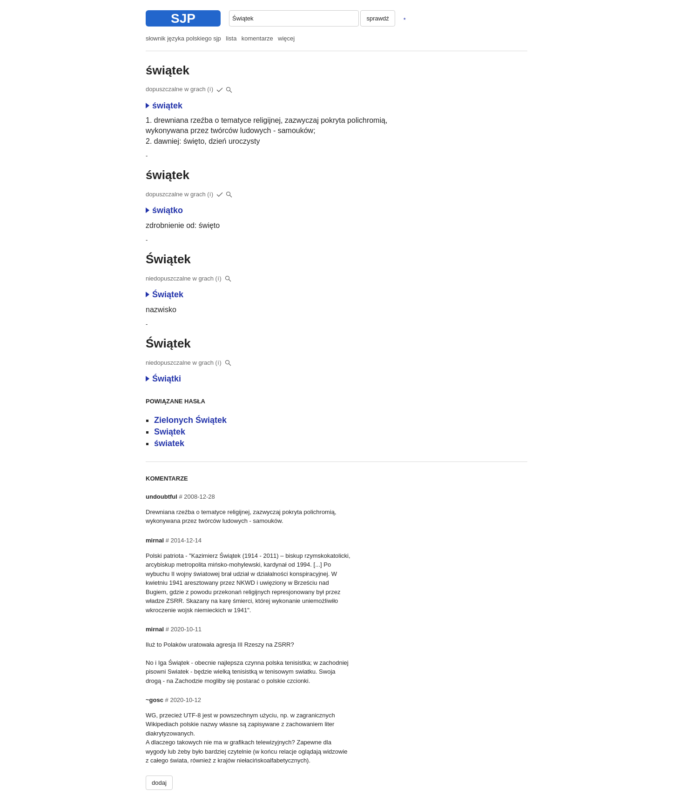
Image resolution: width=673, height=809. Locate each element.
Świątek (164, 294)
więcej (286, 38)
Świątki (163, 378)
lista (231, 38)
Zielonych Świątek (190, 420)
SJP (183, 18)
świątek (164, 105)
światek (169, 443)
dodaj (159, 782)
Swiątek (169, 431)
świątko (164, 210)
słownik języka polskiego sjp (183, 38)
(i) (210, 89)
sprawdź (377, 18)
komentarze (257, 38)
